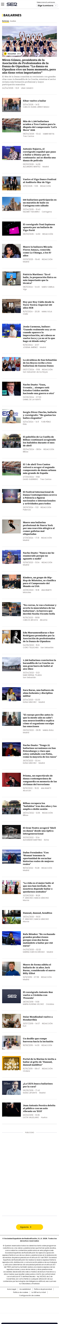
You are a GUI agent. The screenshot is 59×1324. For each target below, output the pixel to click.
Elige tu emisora (45, 5)
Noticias (5, 21)
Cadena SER (12, 4)
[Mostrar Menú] (2, 4)
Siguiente (24, 1227)
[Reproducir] (5, 53)
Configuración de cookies (29, 1295)
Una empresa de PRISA (29, 1304)
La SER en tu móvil (38, 1292)
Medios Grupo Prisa (29, 1310)
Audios (13, 21)
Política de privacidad (43, 1289)
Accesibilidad (25, 1289)
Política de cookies (20, 1292)
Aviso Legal (11, 1289)
